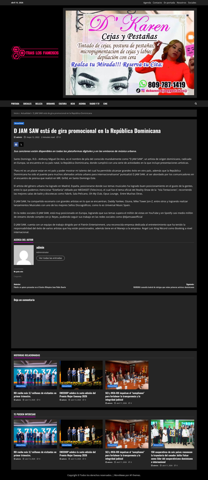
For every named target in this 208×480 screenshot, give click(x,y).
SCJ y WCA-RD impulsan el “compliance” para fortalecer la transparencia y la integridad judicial (124, 398)
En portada (169, 2)
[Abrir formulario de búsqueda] (196, 103)
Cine (105, 103)
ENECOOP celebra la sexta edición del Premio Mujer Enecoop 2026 (78, 396)
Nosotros (181, 2)
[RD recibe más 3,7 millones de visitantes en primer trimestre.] (35, 376)
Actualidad (19, 123)
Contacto (157, 2)
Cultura (63, 103)
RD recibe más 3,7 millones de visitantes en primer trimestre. (35, 396)
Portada (15, 103)
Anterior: (59, 286)
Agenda (147, 2)
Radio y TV (94, 103)
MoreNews (119, 476)
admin (19, 137)
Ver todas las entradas (51, 258)
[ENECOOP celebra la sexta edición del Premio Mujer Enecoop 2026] (81, 376)
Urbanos (50, 103)
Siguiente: (149, 286)
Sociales (192, 2)
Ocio (73, 103)
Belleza (38, 103)
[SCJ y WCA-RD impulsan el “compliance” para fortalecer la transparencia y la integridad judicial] (126, 376)
